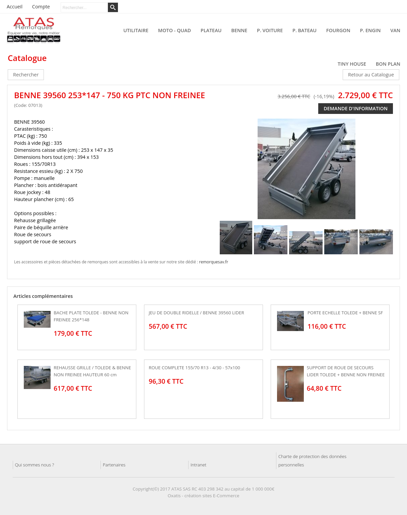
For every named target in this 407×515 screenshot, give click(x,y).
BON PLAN (388, 64)
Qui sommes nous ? (34, 465)
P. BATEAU (304, 30)
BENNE (239, 30)
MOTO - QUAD (174, 30)
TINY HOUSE (352, 64)
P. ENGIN (370, 30)
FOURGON (338, 30)
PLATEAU (211, 30)
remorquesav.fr (213, 262)
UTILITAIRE (135, 30)
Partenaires (114, 465)
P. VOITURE (270, 30)
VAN (395, 30)
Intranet (198, 465)
